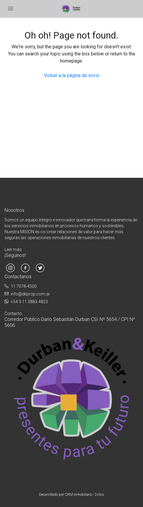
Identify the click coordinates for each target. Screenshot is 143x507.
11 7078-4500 (24, 286)
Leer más (13, 249)
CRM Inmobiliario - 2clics (84, 494)
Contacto (13, 313)
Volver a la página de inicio (71, 75)
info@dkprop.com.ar (30, 294)
